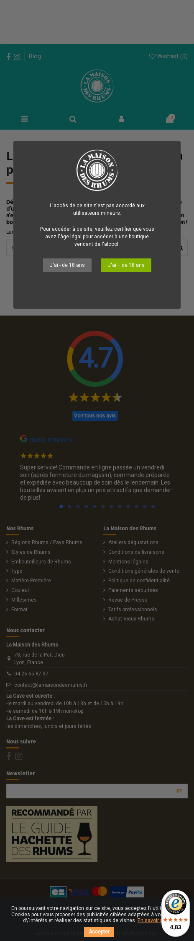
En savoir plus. (154, 920)
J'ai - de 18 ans (67, 265)
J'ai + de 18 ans (126, 265)
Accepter (99, 932)
